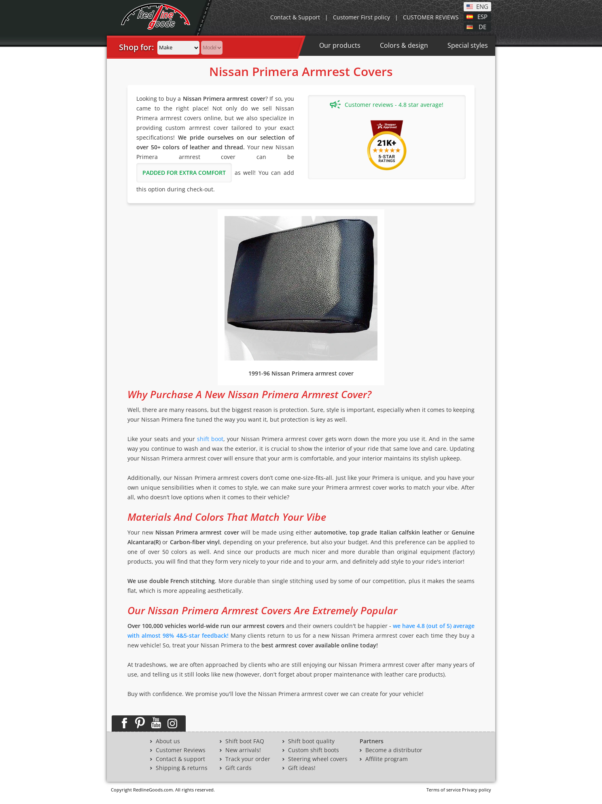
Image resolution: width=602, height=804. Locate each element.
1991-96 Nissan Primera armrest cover (301, 373)
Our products (339, 45)
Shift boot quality (311, 741)
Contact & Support (295, 17)
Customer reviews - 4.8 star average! (386, 104)
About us (168, 741)
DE (482, 26)
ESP (482, 16)
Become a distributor (393, 750)
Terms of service (443, 790)
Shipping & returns (182, 768)
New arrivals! (243, 750)
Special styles (467, 45)
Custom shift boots (313, 750)
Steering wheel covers (318, 759)
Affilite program (386, 759)
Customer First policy (361, 17)
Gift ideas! (302, 768)
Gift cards (238, 768)
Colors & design (404, 45)
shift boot (210, 439)
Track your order (247, 759)
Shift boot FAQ (244, 741)
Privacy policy (476, 790)
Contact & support (180, 759)
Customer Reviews (181, 750)
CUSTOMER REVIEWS (431, 17)
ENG (482, 6)
